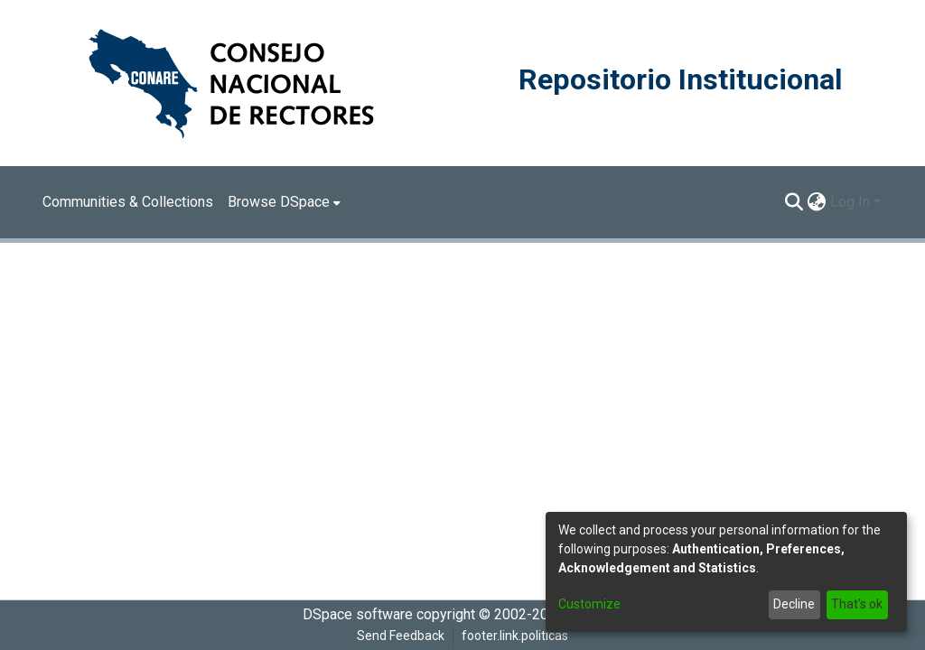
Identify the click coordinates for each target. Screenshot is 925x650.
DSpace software (358, 614)
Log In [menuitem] (850, 201)
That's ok (857, 604)
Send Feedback (400, 635)
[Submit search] (794, 202)
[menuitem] (284, 202)
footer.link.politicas (515, 635)
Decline (794, 604)
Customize (589, 604)
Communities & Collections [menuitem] (127, 201)
